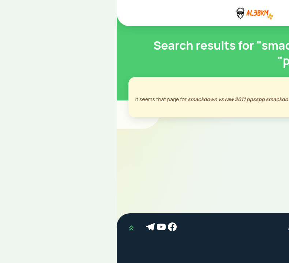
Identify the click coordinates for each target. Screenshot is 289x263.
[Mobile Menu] (276, 13)
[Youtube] (45, 227)
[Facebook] (56, 227)
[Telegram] (34, 227)
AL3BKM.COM (188, 227)
